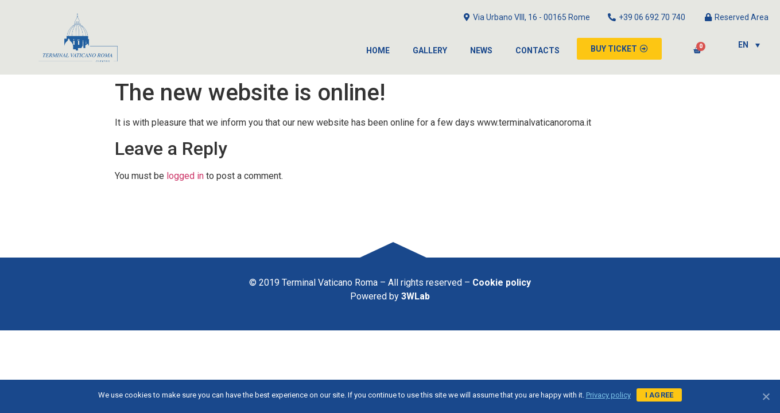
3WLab (415, 296)
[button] (619, 49)
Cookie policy (501, 282)
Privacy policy (608, 395)
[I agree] (765, 396)
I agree (659, 395)
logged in (185, 175)
